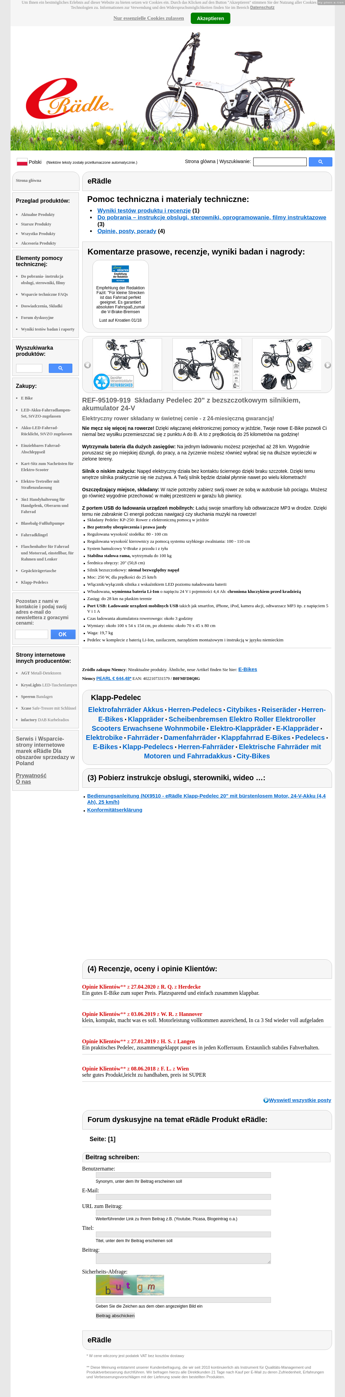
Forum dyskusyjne (37, 317)
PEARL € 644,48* (113, 678)
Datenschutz (262, 7)
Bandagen (37, 696)
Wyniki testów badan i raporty (48, 329)
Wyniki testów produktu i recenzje (144, 210)
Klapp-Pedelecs (34, 582)
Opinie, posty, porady (127, 231)
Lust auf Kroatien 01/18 (120, 320)
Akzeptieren (210, 18)
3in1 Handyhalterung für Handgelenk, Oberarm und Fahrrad (45, 505)
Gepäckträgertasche (38, 570)
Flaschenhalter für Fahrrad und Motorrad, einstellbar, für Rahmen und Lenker (47, 552)
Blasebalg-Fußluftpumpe (42, 523)
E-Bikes (248, 669)
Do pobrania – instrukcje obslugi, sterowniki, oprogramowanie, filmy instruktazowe (212, 217)
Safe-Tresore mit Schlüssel (48, 708)
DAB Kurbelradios (45, 719)
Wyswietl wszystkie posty (300, 1100)
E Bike (27, 398)
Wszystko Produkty (38, 233)
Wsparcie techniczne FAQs (44, 294)
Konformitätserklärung (115, 810)
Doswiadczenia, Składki (41, 306)
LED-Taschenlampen (49, 685)
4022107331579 (156, 678)
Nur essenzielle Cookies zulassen (148, 18)
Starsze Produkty (36, 224)
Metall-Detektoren (41, 673)
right (328, 365)
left (87, 365)
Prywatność (31, 775)
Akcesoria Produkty (38, 243)
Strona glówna (200, 161)
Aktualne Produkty (38, 214)
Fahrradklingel (34, 535)
